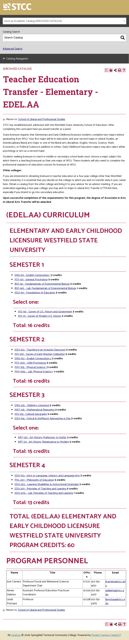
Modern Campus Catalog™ (106, 635)
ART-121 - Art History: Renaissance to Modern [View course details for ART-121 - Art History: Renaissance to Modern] (43, 442)
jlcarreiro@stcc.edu (115, 583)
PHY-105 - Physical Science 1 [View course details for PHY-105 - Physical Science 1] (31, 367)
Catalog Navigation (17, 58)
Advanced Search (12, 49)
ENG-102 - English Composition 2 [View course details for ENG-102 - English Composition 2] (33, 358)
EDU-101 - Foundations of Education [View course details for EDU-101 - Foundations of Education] (35, 292)
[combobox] (64, 21)
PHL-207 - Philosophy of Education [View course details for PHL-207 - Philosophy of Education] (34, 480)
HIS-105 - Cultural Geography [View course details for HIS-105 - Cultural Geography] (31, 414)
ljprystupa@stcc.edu (115, 601)
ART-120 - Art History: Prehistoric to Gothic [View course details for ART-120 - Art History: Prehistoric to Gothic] (42, 437)
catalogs (16, 635)
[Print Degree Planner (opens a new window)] (106, 70)
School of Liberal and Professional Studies (41, 119)
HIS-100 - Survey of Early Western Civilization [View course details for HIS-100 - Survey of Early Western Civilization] (40, 354)
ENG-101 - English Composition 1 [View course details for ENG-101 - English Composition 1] (32, 275)
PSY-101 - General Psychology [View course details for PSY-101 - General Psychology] (31, 279)
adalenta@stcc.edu (114, 592)
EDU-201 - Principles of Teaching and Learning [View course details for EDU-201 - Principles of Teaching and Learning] (40, 488)
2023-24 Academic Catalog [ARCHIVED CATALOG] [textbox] (33, 21)
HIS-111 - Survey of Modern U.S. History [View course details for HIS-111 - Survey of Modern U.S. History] (39, 316)
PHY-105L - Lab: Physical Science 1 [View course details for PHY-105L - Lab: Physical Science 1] (34, 371)
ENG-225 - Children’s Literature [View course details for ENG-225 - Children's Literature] (32, 405)
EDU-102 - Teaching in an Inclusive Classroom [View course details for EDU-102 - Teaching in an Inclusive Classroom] (40, 350)
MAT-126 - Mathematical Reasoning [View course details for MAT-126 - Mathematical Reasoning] (35, 410)
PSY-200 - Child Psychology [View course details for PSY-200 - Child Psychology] (30, 363)
